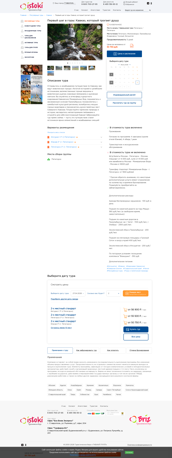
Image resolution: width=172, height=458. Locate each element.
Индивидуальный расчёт (124, 95)
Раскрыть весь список (56, 132)
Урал (96, 394)
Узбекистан (84, 394)
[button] (99, 27)
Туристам (106, 10)
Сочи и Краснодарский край (137, 390)
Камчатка (129, 385)
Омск (70, 390)
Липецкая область (55, 390)
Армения (90, 385)
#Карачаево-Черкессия (135, 266)
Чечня (118, 394)
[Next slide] (99, 46)
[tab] (67, 63)
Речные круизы (31, 52)
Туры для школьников (30, 36)
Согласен (129, 452)
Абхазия (51, 385)
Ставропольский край (56, 394)
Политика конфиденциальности (139, 445)
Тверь (72, 394)
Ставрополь (70, 3)
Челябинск (107, 394)
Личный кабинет (131, 2)
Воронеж (117, 385)
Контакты (117, 10)
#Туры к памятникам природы (136, 271)
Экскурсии (29, 57)
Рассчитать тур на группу (124, 103)
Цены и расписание (124, 54)
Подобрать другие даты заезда (64, 299)
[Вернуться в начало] (31, 6)
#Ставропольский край (132, 268)
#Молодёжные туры (115, 271)
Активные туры (31, 42)
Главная (23, 15)
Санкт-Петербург (114, 390)
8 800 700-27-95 (89, 4)
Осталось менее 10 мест (61, 328)
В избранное (114, 25)
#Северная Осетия (114, 268)
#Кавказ (121, 266)
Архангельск (103, 385)
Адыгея (63, 385)
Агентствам (95, 10)
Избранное (129, 4)
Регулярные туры (36, 15)
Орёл (79, 390)
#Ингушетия (112, 266)
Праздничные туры (33, 30)
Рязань (88, 390)
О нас (76, 10)
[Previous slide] (51, 46)
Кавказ (49, 15)
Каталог (84, 10)
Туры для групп (31, 47)
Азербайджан (76, 385)
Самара (99, 390)
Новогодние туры (33, 26)
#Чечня (146, 268)
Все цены (136, 337)
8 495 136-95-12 (110, 4)
